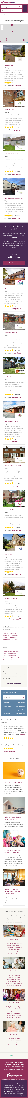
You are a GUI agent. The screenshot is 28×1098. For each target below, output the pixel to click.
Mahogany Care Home (11, 421)
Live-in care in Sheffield (14, 1049)
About (22, 1064)
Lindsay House (9, 554)
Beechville (7, 288)
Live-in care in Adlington (9, 637)
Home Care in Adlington (9, 633)
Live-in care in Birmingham (14, 1041)
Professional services (18, 1067)
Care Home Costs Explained (13, 782)
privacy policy (7, 1093)
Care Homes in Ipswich (14, 949)
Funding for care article (14, 683)
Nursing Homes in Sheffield (14, 1009)
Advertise (16, 1064)
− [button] (2, 28)
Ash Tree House (9, 377)
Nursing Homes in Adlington (10, 635)
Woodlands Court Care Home (13, 198)
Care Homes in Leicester (14, 945)
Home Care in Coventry (14, 981)
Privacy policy (20, 1069)
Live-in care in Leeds (14, 1047)
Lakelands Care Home (11, 333)
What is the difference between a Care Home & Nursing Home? (12, 891)
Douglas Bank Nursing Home (13, 510)
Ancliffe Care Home (10, 598)
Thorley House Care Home (12, 465)
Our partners (7, 1064)
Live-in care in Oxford (14, 1043)
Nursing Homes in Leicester (14, 1015)
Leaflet (26, 42)
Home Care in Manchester (14, 985)
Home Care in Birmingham (14, 979)
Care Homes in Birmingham (14, 943)
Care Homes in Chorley (9, 660)
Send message (14, 263)
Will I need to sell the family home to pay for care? (13, 818)
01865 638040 (14, 257)
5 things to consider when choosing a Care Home (12, 851)
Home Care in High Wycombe (14, 983)
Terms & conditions (9, 1069)
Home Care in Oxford (14, 975)
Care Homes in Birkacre (9, 653)
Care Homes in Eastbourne (14, 952)
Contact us (7, 1067)
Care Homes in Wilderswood (11, 658)
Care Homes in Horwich (9, 656)
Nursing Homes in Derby (14, 1013)
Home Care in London (14, 977)
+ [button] (2, 26)
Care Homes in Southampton (14, 947)
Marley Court (8, 65)
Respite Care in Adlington (10, 639)
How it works (9, 1062)
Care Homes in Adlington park (11, 651)
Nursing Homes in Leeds (14, 1011)
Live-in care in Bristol (14, 1045)
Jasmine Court (9, 109)
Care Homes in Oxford (14, 954)
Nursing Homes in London (14, 1017)
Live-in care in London (14, 1038)
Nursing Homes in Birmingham (14, 1007)
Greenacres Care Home (11, 154)
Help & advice (19, 1062)
